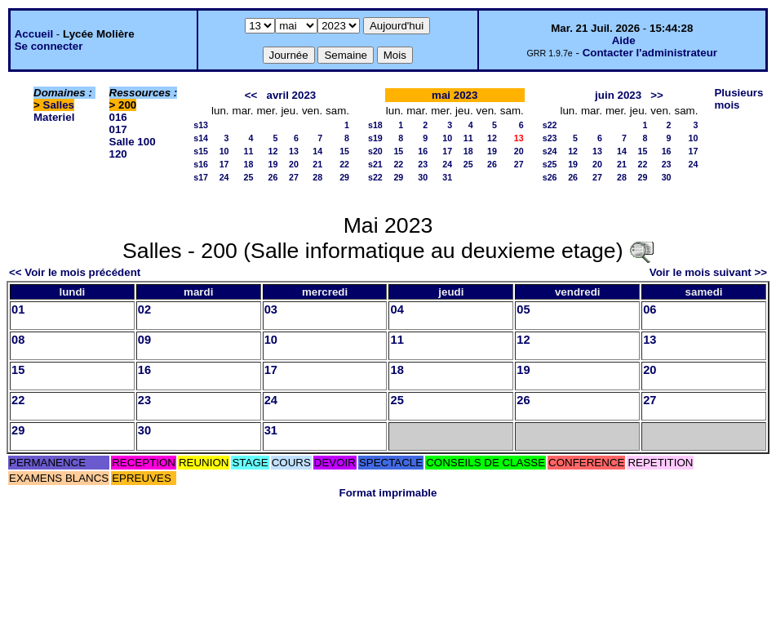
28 (317, 177)
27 (294, 177)
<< (251, 95)
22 (344, 164)
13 (294, 151)
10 (224, 151)
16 (423, 151)
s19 (375, 138)
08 (17, 339)
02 (144, 309)
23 (423, 164)
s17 (200, 177)
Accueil (34, 34)
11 (249, 151)
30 (423, 177)
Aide (624, 40)
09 (144, 339)
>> (656, 95)
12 (273, 151)
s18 (375, 125)
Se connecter (49, 46)
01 (17, 309)
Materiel (53, 117)
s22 (375, 177)
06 (649, 309)
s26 (550, 177)
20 (294, 164)
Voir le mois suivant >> (708, 272)
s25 (550, 164)
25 (249, 177)
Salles (59, 105)
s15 (200, 151)
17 (224, 164)
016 (118, 117)
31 (447, 177)
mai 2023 (454, 95)
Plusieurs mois (738, 99)
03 (270, 309)
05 (523, 309)
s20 (375, 151)
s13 (200, 125)
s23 (550, 138)
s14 (200, 138)
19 (273, 164)
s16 (200, 164)
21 (317, 164)
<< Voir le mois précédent (74, 272)
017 (118, 129)
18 (249, 164)
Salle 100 (132, 142)
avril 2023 (291, 95)
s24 (550, 151)
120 (118, 154)
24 (224, 177)
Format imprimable (388, 493)
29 (344, 177)
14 (317, 151)
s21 (375, 164)
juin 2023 (618, 95)
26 (273, 177)
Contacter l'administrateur (650, 53)
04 (396, 309)
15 (344, 151)
